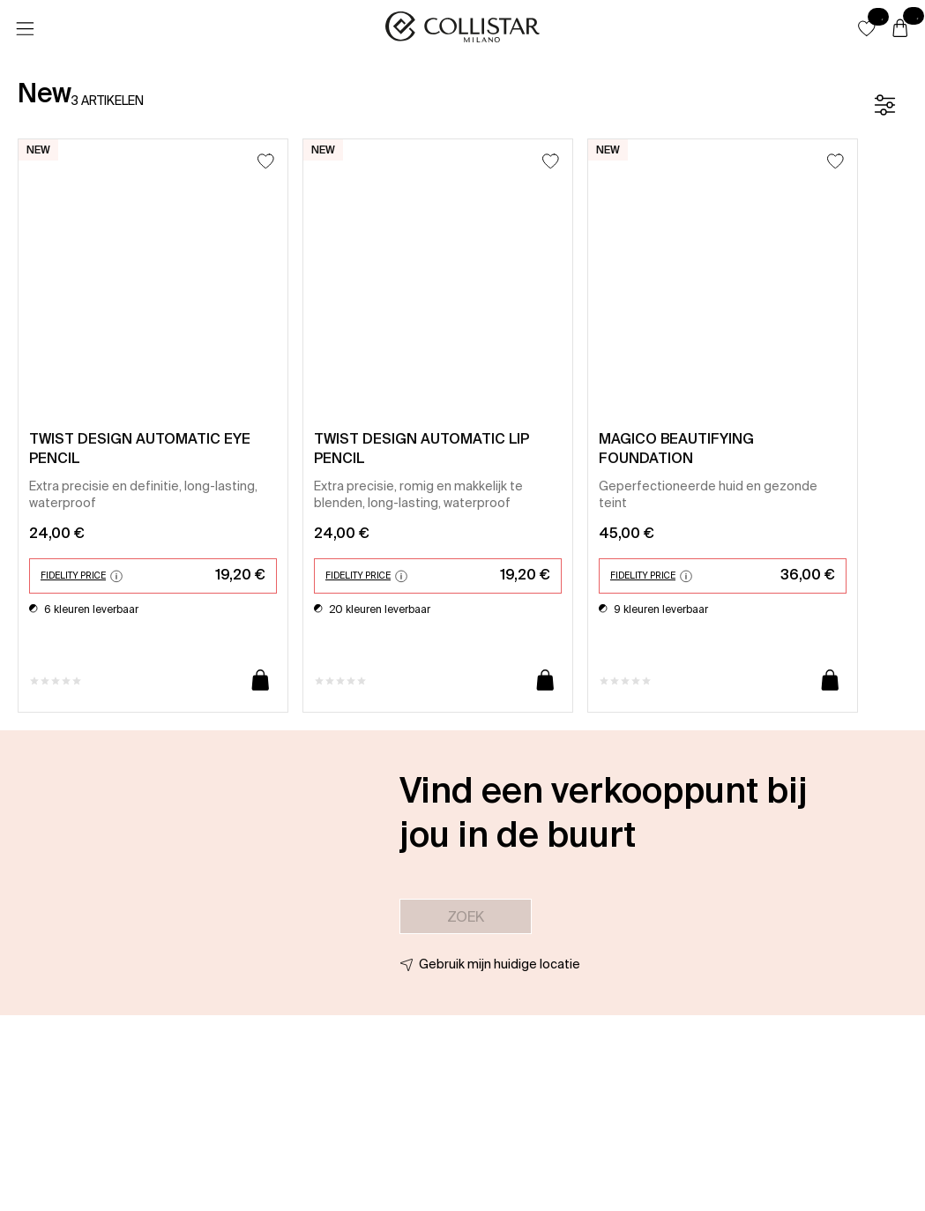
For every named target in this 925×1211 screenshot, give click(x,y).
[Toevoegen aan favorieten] (266, 161)
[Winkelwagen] (900, 29)
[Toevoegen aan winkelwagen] (260, 681)
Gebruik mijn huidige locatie (499, 964)
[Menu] (24, 29)
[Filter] (884, 104)
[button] (867, 28)
